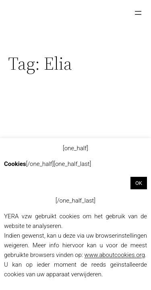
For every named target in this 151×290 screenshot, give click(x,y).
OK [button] (138, 183)
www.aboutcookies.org (115, 255)
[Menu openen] (138, 13)
